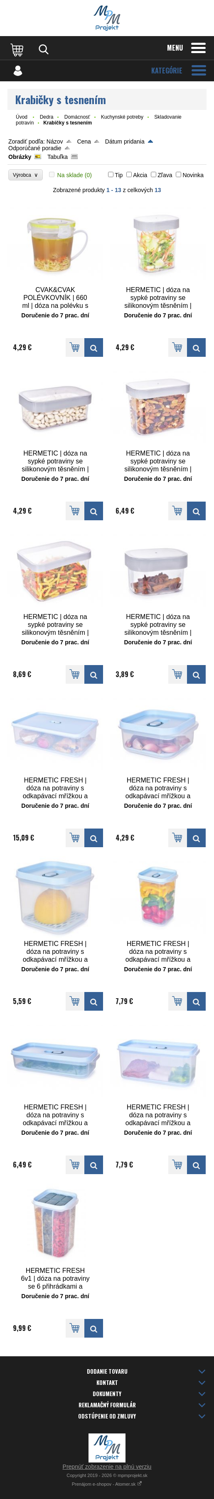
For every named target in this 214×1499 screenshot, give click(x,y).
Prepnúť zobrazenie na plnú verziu (107, 1466)
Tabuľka (57, 157)
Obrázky (19, 157)
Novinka (193, 175)
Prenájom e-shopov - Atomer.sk (107, 1484)
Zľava (164, 175)
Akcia (140, 175)
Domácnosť (77, 117)
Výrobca (25, 175)
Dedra (47, 117)
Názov (55, 141)
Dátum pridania (125, 141)
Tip (119, 175)
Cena (84, 141)
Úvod (21, 117)
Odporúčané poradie (34, 148)
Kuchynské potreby (122, 117)
